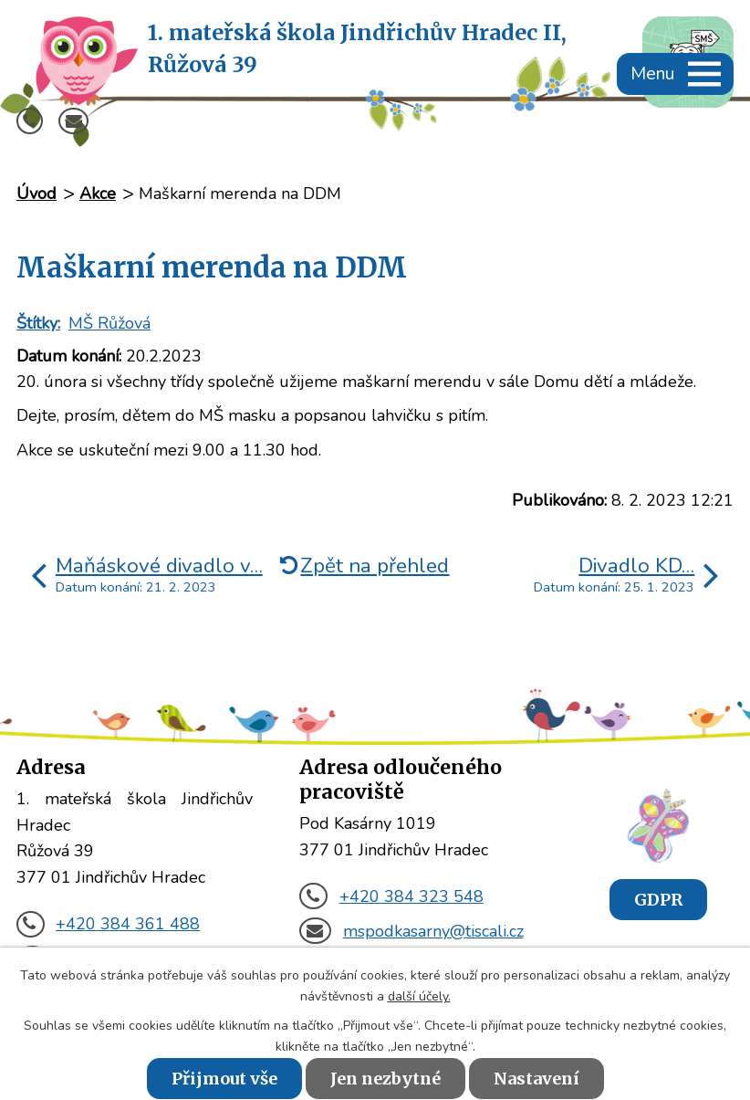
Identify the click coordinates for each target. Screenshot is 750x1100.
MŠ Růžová (109, 323)
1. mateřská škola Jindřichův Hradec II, (357, 49)
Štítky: (38, 323)
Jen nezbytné (385, 1078)
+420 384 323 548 (391, 896)
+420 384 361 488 (108, 924)
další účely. (419, 996)
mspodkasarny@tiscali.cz (411, 931)
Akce (97, 193)
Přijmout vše (224, 1078)
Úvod (36, 193)
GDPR (658, 899)
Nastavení (536, 1078)
